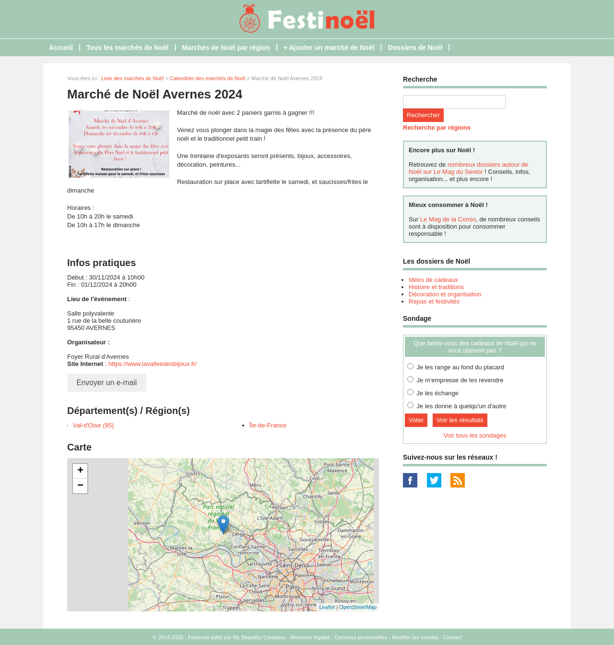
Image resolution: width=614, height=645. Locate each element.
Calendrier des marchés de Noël (208, 78)
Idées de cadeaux (433, 279)
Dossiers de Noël (415, 47)
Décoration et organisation (445, 294)
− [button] (80, 486)
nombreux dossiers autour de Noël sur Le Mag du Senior (468, 168)
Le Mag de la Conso (448, 219)
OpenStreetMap (358, 607)
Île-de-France (267, 425)
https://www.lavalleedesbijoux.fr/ (152, 363)
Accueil (61, 47)
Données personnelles (361, 637)
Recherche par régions (437, 127)
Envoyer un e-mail (107, 382)
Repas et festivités (434, 301)
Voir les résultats (460, 420)
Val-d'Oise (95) (93, 425)
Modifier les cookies (415, 637)
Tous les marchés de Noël (127, 47)
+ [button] (80, 471)
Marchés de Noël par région (226, 47)
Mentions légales (311, 637)
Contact (452, 637)
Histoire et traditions (436, 287)
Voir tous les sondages (475, 435)
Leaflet (327, 607)
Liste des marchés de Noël (132, 78)
